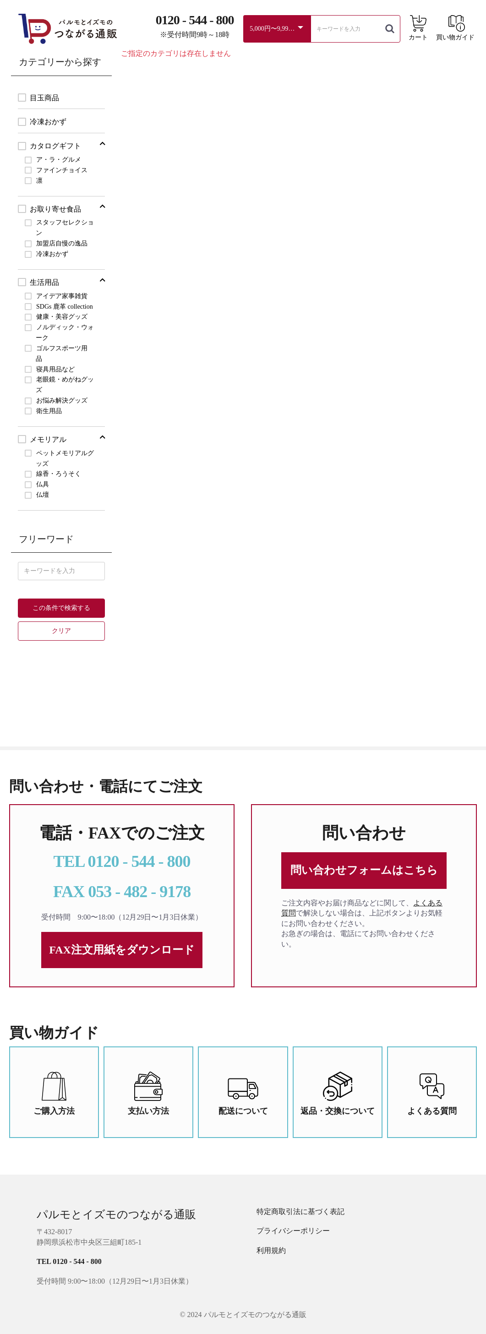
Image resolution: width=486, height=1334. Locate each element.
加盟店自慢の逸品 (61, 243)
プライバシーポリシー (293, 1231)
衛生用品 (49, 411)
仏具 (42, 484)
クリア (61, 630)
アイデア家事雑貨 (61, 296)
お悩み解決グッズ (61, 400)
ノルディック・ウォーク (65, 332)
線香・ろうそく (58, 473)
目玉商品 (44, 98)
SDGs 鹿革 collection (64, 306)
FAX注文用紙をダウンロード (122, 950)
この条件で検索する (61, 607)
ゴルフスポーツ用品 (61, 353)
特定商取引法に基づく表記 (300, 1211)
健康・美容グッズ (61, 316)
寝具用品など (55, 369)
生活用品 (44, 282)
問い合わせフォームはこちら (364, 870)
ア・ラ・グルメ (58, 159)
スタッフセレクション (65, 227)
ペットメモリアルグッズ (65, 458)
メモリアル (48, 439)
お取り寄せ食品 (55, 209)
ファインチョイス (61, 170)
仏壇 (42, 494)
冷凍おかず (48, 121)
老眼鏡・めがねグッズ (65, 384)
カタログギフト (55, 146)
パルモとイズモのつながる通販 (116, 1214)
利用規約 (271, 1250)
